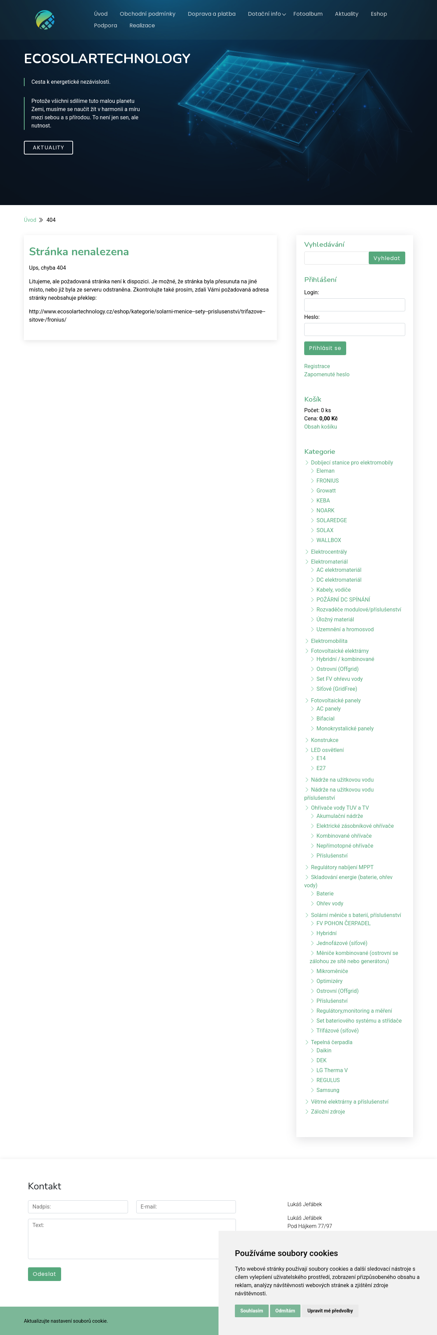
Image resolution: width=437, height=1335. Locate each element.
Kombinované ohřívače (344, 836)
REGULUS (328, 1080)
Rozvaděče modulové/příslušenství (358, 609)
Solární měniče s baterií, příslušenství (356, 915)
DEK (321, 1060)
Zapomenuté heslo (327, 374)
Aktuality (346, 14)
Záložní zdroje (328, 1111)
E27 (321, 768)
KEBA (323, 500)
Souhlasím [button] (251, 1310)
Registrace (317, 366)
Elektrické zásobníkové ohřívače (355, 826)
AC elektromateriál (339, 570)
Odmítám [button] (285, 1310)
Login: (311, 292)
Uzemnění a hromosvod (345, 629)
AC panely (328, 708)
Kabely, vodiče (333, 589)
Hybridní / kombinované (345, 659)
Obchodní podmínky (147, 14)
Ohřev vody (329, 903)
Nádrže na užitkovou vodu (342, 780)
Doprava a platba (212, 14)
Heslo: (312, 317)
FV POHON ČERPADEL (343, 923)
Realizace (142, 25)
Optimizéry (329, 981)
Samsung (327, 1090)
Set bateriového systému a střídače (359, 1020)
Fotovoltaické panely (336, 700)
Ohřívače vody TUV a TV (340, 808)
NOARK (325, 510)
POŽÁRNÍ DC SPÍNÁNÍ (343, 599)
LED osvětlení (327, 750)
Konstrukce (324, 740)
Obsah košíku (320, 426)
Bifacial (325, 718)
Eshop (379, 14)
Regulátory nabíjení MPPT (342, 867)
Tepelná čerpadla (332, 1042)
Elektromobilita (329, 641)
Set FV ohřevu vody (339, 679)
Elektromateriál (329, 561)
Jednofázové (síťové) (341, 943)
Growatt (326, 490)
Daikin (324, 1050)
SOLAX (325, 530)
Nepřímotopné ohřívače (344, 845)
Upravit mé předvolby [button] (330, 1310)
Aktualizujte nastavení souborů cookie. (66, 1320)
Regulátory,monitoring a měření (354, 1011)
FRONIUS (327, 480)
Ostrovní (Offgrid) (337, 669)
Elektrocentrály (329, 552)
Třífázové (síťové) (337, 1030)
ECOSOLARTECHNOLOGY (107, 59)
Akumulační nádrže (339, 816)
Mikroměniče (332, 971)
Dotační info (264, 14)
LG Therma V (332, 1070)
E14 (321, 758)
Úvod (101, 14)
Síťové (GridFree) (336, 689)
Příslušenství (332, 855)
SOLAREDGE (331, 520)
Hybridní (326, 933)
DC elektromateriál (339, 580)
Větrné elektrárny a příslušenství (350, 1101)
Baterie (325, 893)
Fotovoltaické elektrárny (340, 651)
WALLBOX (328, 540)
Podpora (105, 25)
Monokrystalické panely (345, 728)
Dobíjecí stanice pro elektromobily (352, 462)
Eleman (325, 471)
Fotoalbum (308, 14)
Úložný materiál (335, 619)
